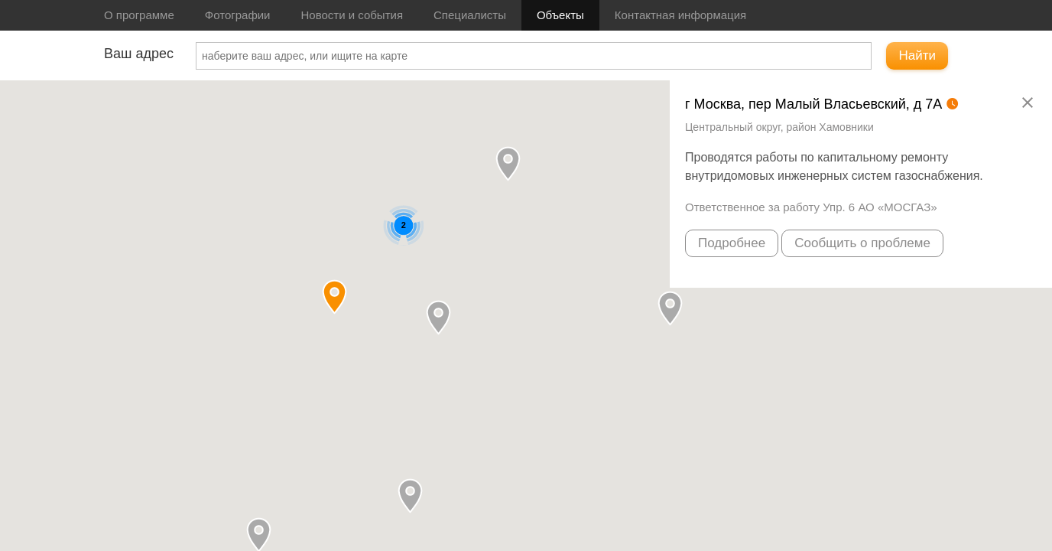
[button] (508, 163)
